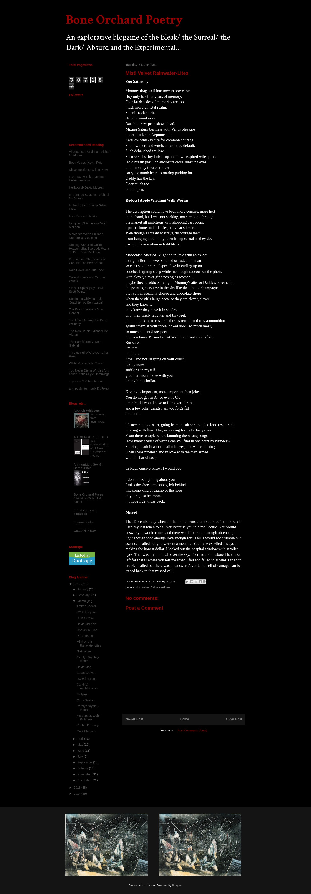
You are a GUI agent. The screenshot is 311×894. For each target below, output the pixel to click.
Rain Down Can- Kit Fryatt (86, 270)
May (80, 744)
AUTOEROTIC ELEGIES (91, 437)
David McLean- (87, 624)
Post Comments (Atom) (192, 730)
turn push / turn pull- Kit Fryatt (89, 388)
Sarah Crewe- (86, 673)
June (81, 750)
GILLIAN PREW (85, 530)
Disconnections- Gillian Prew (88, 169)
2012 (77, 584)
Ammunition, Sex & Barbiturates (87, 466)
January (83, 589)
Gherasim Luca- (87, 630)
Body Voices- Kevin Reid (85, 162)
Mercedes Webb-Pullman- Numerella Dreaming (86, 235)
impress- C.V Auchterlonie (86, 381)
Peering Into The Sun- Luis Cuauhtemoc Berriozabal (87, 261)
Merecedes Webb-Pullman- (89, 717)
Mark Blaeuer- (86, 731)
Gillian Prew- (85, 618)
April (80, 738)
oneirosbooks (84, 522)
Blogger (177, 885)
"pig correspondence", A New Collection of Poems (99, 448)
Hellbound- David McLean (86, 187)
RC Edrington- (86, 612)
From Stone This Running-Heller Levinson (87, 178)
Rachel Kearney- (88, 725)
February (83, 595)
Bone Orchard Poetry (124, 19)
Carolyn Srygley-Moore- (88, 659)
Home (184, 719)
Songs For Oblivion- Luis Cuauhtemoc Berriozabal (86, 300)
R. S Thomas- (86, 636)
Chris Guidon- (86, 700)
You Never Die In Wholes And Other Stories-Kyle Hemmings (89, 372)
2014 (77, 793)
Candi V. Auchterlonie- (87, 686)
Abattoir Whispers (87, 410)
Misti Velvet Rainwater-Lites (153, 587)
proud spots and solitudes (86, 512)
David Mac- (84, 667)
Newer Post (134, 719)
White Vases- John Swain (86, 363)
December (84, 780)
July (80, 756)
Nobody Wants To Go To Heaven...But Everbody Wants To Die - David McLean (89, 248)
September (85, 762)
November (84, 774)
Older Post (234, 719)
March (82, 601)
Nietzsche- (84, 651)
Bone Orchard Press (88, 494)
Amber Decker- (87, 606)
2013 (77, 787)
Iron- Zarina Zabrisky (83, 216)
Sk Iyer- (82, 694)
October (83, 768)
